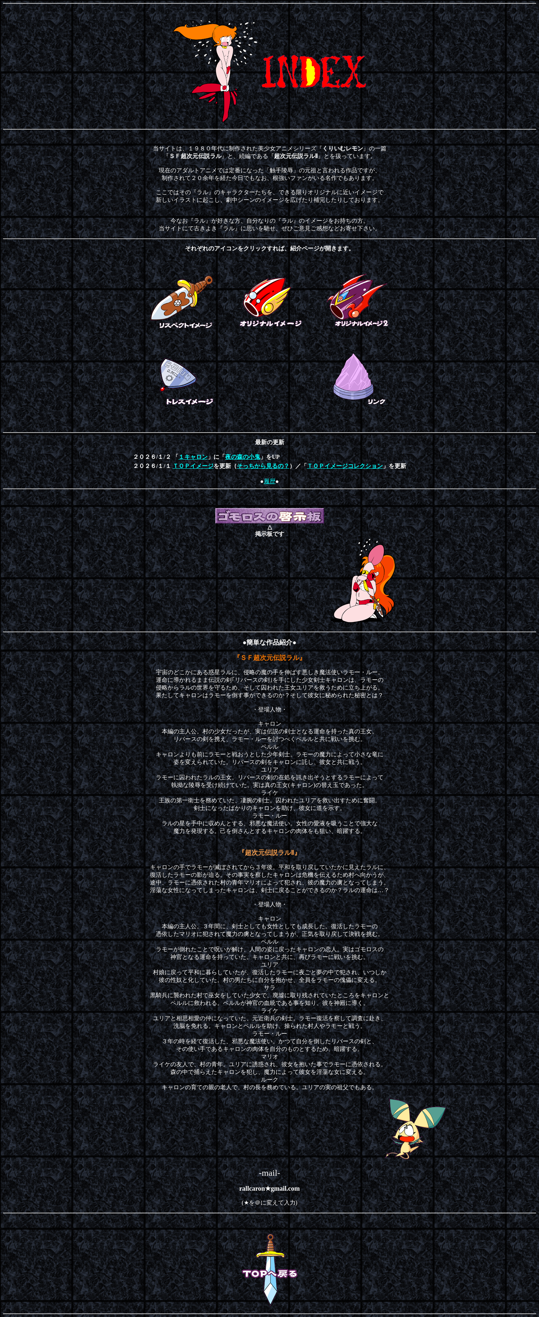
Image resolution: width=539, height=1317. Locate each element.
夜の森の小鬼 (242, 457)
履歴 (270, 481)
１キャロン (193, 457)
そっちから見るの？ (263, 466)
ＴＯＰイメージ (193, 466)
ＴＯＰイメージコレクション (345, 466)
